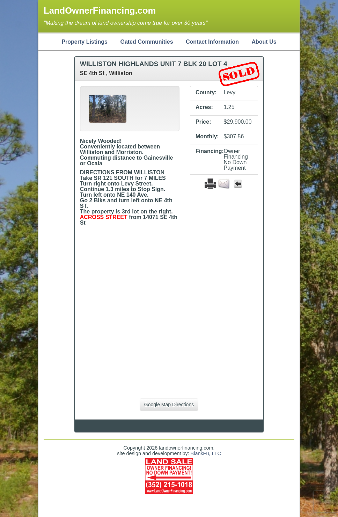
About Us (263, 42)
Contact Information (212, 42)
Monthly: (207, 136)
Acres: (204, 107)
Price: (203, 122)
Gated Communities (146, 42)
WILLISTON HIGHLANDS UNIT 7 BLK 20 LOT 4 (153, 63)
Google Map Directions (169, 404)
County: (206, 92)
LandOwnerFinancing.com (100, 10)
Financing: (207, 151)
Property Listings (84, 42)
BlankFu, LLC (206, 453)
